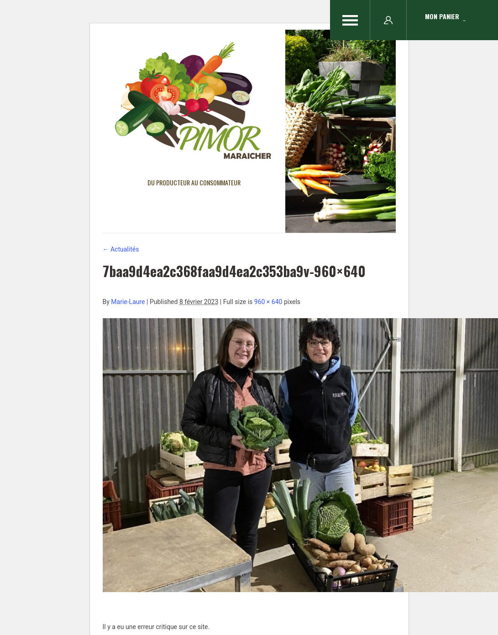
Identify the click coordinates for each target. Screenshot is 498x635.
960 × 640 (268, 301)
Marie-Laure (128, 301)
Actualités (121, 249)
